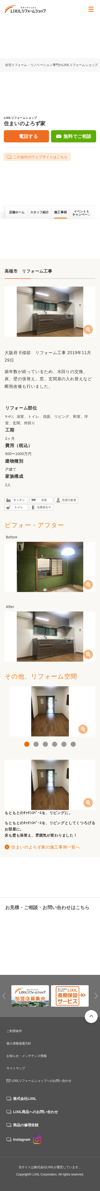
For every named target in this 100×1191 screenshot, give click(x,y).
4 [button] (54, 744)
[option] (50, 711)
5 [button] (63, 744)
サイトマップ (15, 1068)
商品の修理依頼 (25, 1125)
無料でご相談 (77, 136)
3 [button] (45, 744)
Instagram (27, 1139)
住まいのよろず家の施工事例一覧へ (45, 847)
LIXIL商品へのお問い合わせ (35, 1112)
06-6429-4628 (26, 920)
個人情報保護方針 (18, 1043)
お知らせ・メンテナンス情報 (26, 1056)
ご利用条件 (14, 1031)
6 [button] (73, 744)
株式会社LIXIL (24, 1099)
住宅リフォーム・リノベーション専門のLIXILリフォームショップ (52, 65)
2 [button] (36, 744)
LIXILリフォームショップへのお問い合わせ (41, 1081)
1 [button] (26, 744)
